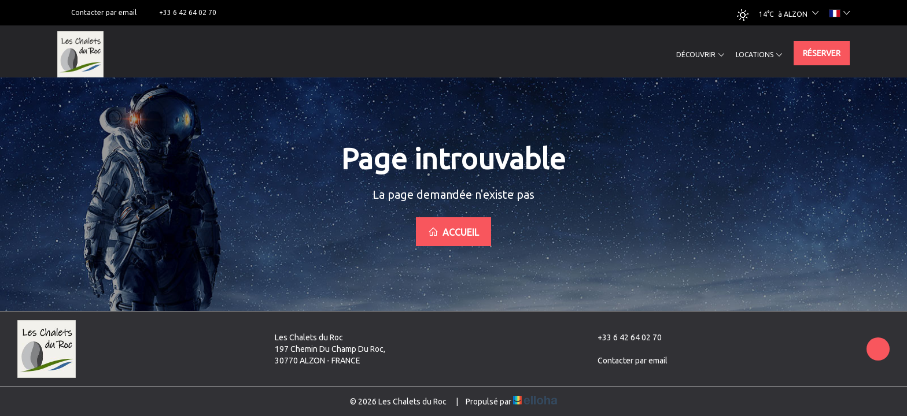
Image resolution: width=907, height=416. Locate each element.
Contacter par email (626, 360)
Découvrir (700, 55)
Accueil (453, 231)
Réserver (821, 53)
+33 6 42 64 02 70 (623, 337)
